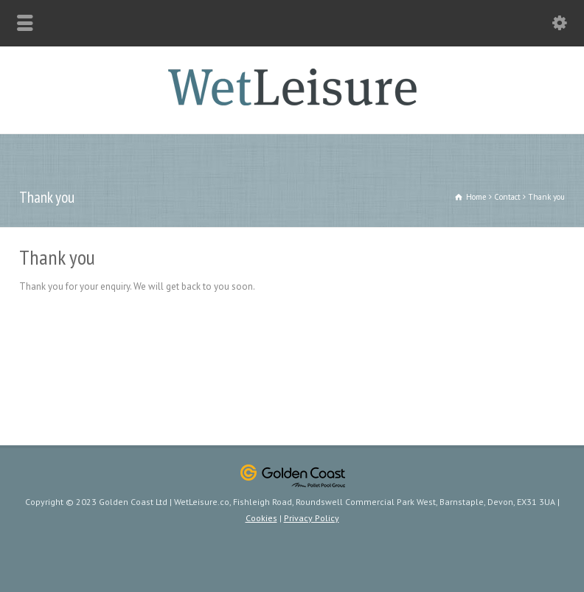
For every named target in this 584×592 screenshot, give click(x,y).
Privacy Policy (311, 517)
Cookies (261, 517)
